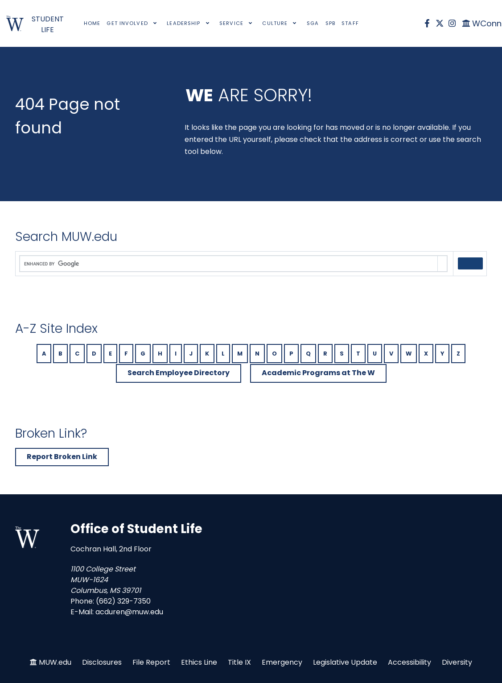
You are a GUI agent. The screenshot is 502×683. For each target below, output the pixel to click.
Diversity (457, 662)
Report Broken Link (62, 456)
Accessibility (409, 662)
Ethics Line (199, 662)
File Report (151, 662)
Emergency (282, 662)
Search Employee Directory (179, 373)
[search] (228, 264)
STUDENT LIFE (48, 24)
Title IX (239, 662)
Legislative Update (345, 662)
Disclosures (102, 662)
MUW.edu (55, 662)
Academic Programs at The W (318, 373)
